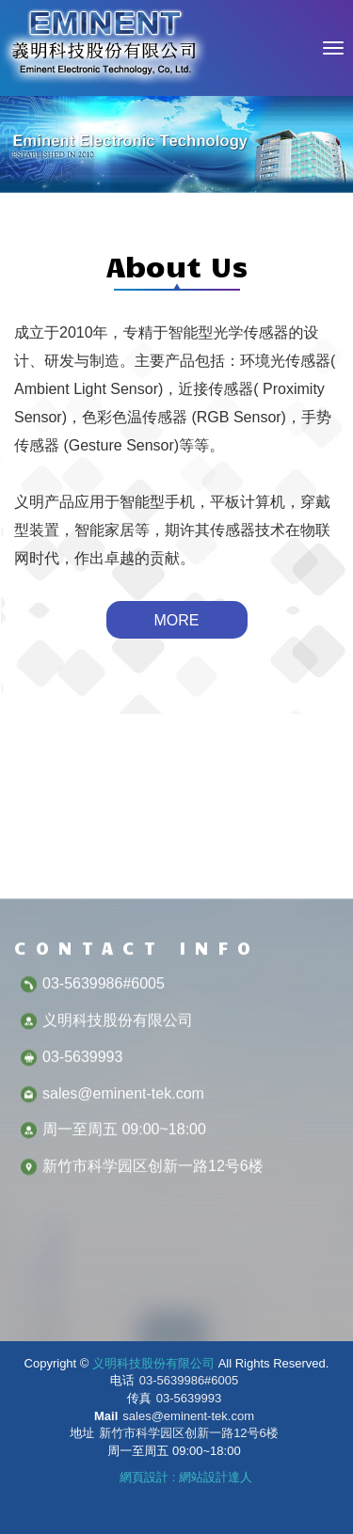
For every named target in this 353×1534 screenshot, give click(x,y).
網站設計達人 (215, 1477)
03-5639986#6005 (189, 1380)
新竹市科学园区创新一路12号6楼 (189, 1433)
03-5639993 (188, 1398)
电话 (122, 1380)
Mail (106, 1416)
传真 (139, 1398)
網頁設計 (144, 1477)
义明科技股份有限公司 (104, 47)
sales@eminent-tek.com (188, 1416)
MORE (177, 620)
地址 (82, 1433)
